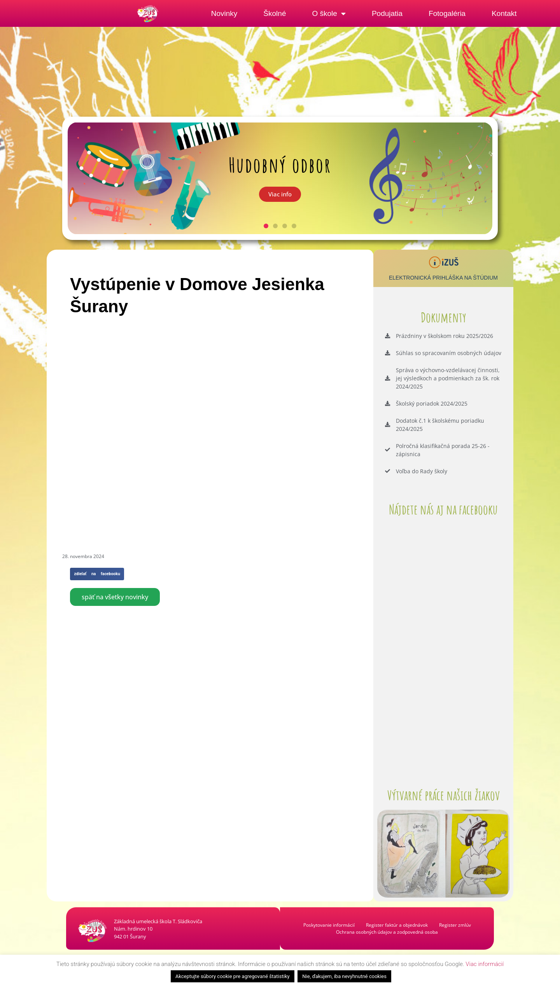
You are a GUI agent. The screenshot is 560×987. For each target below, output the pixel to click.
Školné (274, 13)
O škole (328, 13)
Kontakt (504, 13)
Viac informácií (485, 964)
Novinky (224, 13)
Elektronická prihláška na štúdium (443, 278)
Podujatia (387, 13)
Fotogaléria (447, 13)
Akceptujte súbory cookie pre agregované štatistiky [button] (232, 976)
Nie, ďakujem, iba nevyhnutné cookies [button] (344, 976)
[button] (266, 226)
